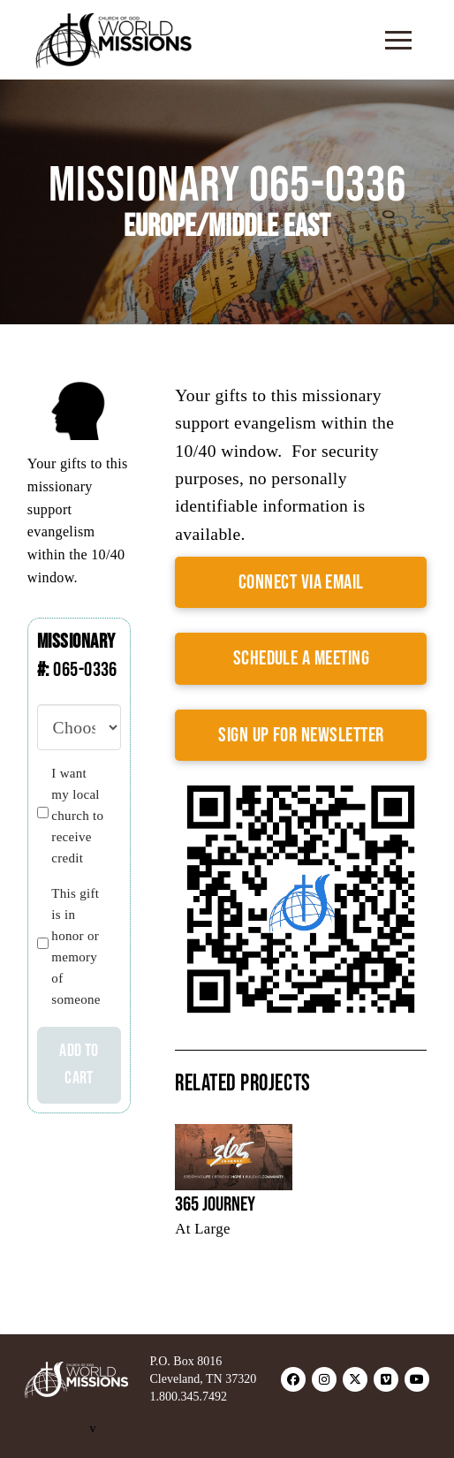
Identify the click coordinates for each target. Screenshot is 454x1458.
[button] (398, 40)
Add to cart (78, 1064)
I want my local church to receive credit (77, 815)
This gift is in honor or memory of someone (75, 946)
